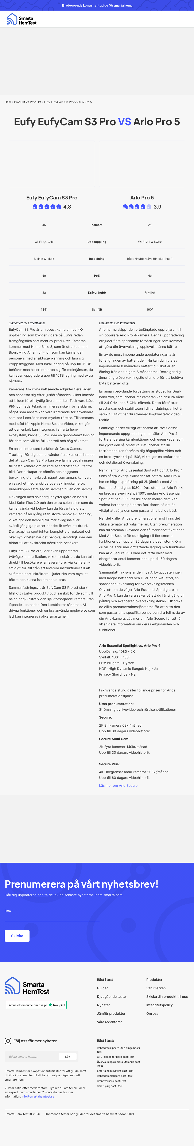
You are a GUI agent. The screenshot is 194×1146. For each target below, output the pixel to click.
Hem (8, 102)
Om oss (152, 1013)
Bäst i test (105, 979)
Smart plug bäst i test (109, 1086)
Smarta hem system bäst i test (115, 1070)
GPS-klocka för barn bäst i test (115, 1056)
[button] (181, 19)
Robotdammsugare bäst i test (114, 1075)
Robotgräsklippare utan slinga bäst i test (118, 1049)
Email (8, 911)
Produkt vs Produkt (27, 102)
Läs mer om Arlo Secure (118, 785)
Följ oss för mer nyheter (35, 1041)
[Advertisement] (97, 61)
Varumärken (156, 988)
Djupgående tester (112, 996)
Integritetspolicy (159, 1005)
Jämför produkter (111, 1013)
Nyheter (103, 1005)
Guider (102, 988)
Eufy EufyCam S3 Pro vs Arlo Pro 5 (68, 102)
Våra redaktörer (109, 1022)
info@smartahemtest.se (37, 1096)
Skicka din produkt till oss (167, 996)
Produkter (154, 979)
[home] (22, 19)
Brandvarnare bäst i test (111, 1080)
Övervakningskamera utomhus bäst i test (118, 1063)
